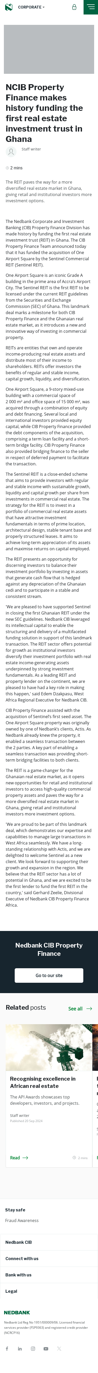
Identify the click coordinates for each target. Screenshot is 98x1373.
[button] (31, 7)
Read (19, 1158)
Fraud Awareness (22, 1220)
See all (80, 1009)
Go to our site (49, 975)
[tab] (49, 1242)
